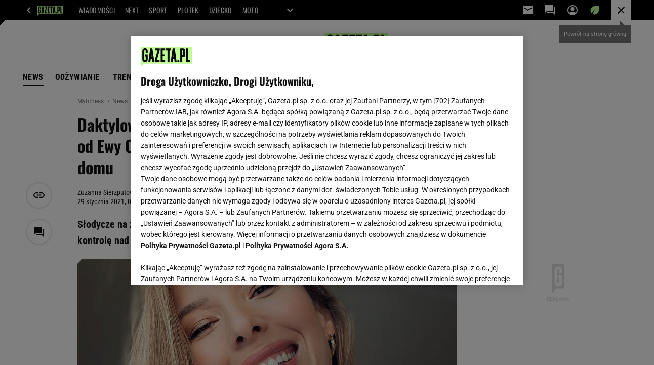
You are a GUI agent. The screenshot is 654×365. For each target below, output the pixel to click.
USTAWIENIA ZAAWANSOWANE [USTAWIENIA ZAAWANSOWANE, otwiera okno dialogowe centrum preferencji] (207, 264)
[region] (327, 160)
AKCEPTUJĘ (479, 265)
